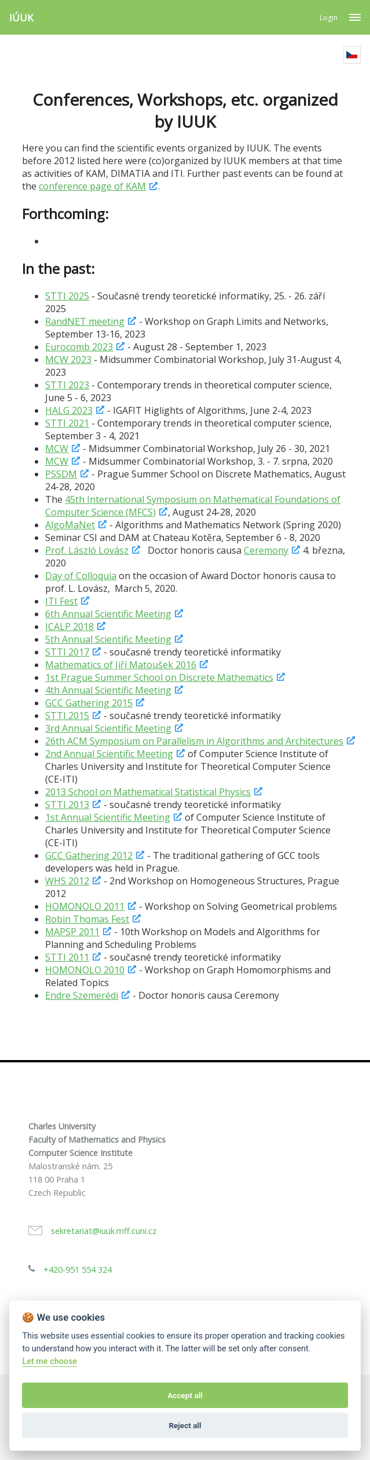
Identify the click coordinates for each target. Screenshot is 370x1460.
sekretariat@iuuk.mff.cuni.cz (103, 1230)
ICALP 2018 (69, 626)
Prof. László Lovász (87, 550)
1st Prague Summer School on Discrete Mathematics (159, 677)
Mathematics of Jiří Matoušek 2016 (120, 664)
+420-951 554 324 (77, 1269)
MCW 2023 (68, 359)
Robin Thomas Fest (87, 919)
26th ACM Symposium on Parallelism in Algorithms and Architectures (194, 741)
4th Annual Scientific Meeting (108, 690)
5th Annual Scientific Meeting (108, 639)
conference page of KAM (92, 186)
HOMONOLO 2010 (84, 970)
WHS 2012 (67, 880)
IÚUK (21, 17)
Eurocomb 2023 (79, 346)
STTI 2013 (67, 804)
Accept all (185, 1395)
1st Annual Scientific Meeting (107, 817)
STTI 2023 (67, 385)
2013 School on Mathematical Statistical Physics (148, 791)
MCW (56, 448)
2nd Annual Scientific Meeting (109, 753)
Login (329, 18)
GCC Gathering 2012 (89, 855)
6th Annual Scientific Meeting (108, 613)
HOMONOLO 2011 (84, 906)
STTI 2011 (67, 957)
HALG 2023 (69, 410)
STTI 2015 (67, 715)
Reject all (184, 1425)
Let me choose (49, 1361)
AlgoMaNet (70, 524)
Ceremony (266, 550)
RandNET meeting (84, 321)
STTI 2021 (67, 423)
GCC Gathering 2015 (89, 702)
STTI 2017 (67, 652)
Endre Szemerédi (81, 995)
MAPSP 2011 (72, 931)
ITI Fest (61, 601)
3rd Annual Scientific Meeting (108, 728)
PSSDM (61, 474)
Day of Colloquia (80, 575)
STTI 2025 (67, 296)
